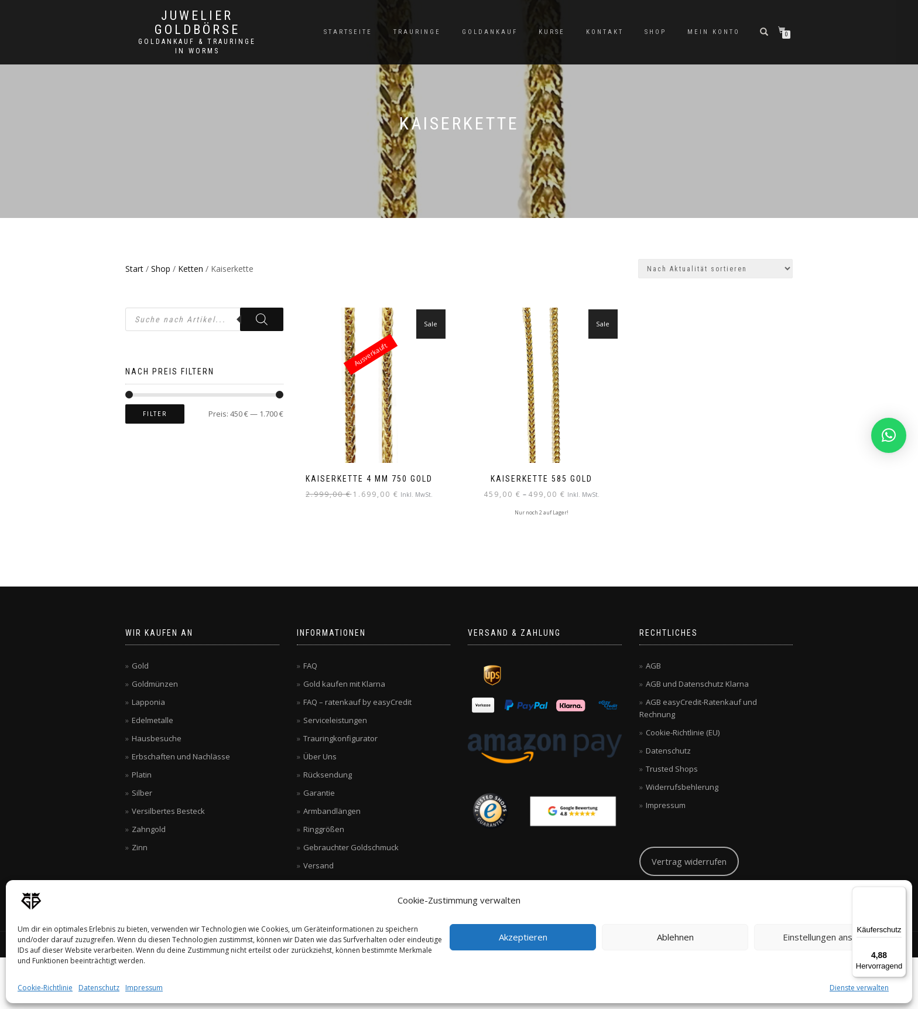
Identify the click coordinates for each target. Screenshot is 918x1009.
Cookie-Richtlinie (45, 988)
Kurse (552, 32)
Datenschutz (98, 988)
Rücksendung (327, 774)
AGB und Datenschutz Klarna (697, 683)
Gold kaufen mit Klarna (344, 683)
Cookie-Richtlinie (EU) (683, 732)
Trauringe (417, 32)
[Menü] (899, 894)
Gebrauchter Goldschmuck (351, 846)
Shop (655, 32)
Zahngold (149, 828)
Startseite (348, 32)
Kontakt (605, 32)
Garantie (319, 792)
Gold (140, 665)
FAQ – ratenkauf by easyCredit (357, 701)
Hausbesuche (156, 737)
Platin (142, 774)
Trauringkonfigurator (340, 737)
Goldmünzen (155, 683)
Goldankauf (490, 32)
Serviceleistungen (335, 719)
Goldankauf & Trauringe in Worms (197, 46)
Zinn (140, 846)
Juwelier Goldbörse (197, 23)
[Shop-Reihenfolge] (715, 268)
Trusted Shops (672, 768)
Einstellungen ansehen (827, 937)
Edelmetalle (152, 719)
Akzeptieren (523, 937)
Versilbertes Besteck (168, 810)
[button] (888, 435)
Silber (142, 792)
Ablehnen (675, 937)
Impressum (144, 988)
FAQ (310, 665)
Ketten (190, 268)
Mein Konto (713, 32)
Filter (155, 414)
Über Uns (320, 756)
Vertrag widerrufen (689, 861)
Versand (318, 865)
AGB (653, 665)
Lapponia (148, 701)
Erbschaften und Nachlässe (181, 756)
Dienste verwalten (859, 988)
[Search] (261, 319)
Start (134, 268)
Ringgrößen (323, 828)
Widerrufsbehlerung (682, 786)
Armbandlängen (332, 810)
